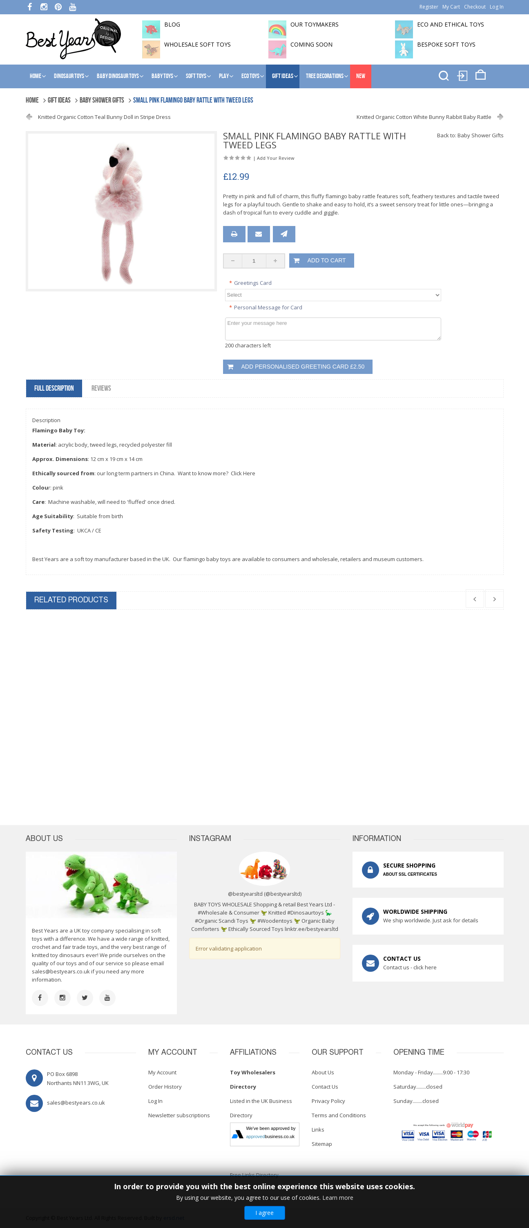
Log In (497, 6)
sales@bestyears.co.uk (61, 971)
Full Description (54, 388)
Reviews (101, 388)
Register (429, 6)
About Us (323, 1072)
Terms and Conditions (339, 1115)
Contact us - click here (410, 967)
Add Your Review (276, 158)
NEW (360, 76)
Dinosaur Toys (69, 76)
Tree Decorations (325, 76)
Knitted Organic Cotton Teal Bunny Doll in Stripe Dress (104, 117)
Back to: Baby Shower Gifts (470, 135)
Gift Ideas (282, 76)
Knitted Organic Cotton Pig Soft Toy (325, 720)
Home (35, 76)
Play (224, 76)
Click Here (243, 473)
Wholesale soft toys (197, 44)
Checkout (475, 6)
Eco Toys (250, 76)
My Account (162, 1072)
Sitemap (322, 1143)
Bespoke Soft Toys (446, 44)
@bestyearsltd (283, 893)
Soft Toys (196, 76)
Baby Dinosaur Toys (118, 76)
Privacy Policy (328, 1101)
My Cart (451, 6)
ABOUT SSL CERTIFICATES (410, 874)
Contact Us (325, 1086)
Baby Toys (162, 76)
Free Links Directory (254, 1175)
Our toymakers (314, 24)
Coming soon (311, 44)
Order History (165, 1086)
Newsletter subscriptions (179, 1115)
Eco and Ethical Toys (450, 24)
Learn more (337, 1197)
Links (318, 1129)
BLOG (172, 24)
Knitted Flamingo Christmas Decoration (81, 720)
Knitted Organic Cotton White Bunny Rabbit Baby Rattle (424, 117)
